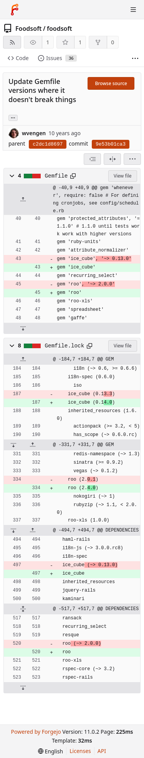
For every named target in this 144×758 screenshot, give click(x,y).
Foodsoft (28, 28)
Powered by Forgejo (36, 731)
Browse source (111, 83)
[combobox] (92, 159)
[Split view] (112, 159)
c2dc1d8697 (48, 144)
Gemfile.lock (64, 346)
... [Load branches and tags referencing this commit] (13, 117)
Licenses (80, 751)
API (102, 751)
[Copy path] (73, 176)
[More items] (135, 58)
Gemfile (56, 176)
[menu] (132, 159)
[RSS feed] (12, 42)
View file (122, 176)
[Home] (14, 10)
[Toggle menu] (133, 10)
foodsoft (59, 28)
